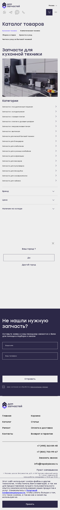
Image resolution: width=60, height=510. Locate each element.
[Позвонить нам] (23, 12)
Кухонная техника (9, 31)
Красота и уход (25, 35)
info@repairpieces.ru (46, 464)
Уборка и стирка (9, 35)
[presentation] (20, 367)
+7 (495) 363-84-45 (47, 446)
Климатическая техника (30, 31)
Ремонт (6, 428)
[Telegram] (11, 12)
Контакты (7, 434)
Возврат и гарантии (42, 434)
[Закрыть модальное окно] (53, 243)
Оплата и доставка (42, 428)
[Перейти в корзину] (49, 12)
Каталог (6, 422)
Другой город (30, 265)
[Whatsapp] (4, 12)
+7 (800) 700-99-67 (47, 452)
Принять (30, 504)
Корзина (35, 416)
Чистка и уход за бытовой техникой (17, 39)
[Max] (17, 12)
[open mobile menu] (55, 12)
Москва (53, 5)
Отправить (30, 379)
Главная (6, 416)
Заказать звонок (48, 458)
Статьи (35, 422)
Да (30, 258)
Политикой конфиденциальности (19, 491)
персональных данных (39, 387)
